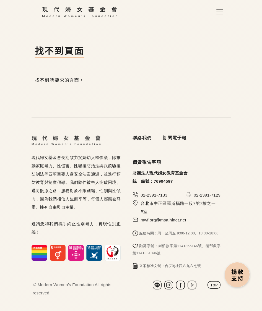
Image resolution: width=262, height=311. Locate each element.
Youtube (192, 285)
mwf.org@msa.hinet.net (163, 220)
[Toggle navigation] (219, 11)
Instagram (168, 285)
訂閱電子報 (174, 137)
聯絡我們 (142, 137)
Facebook (180, 285)
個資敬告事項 (147, 162)
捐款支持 (237, 275)
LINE (157, 285)
